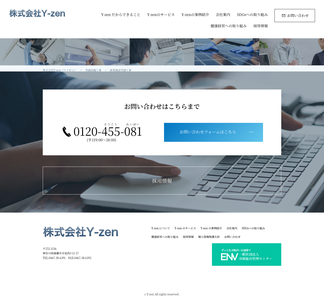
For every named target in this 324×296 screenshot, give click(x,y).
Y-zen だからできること (120, 14)
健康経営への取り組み (229, 25)
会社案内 (223, 14)
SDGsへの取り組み (252, 14)
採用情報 (260, 25)
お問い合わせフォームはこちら (208, 132)
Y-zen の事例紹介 (211, 228)
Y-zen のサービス (185, 228)
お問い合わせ (298, 15)
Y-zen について (160, 228)
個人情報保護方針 (209, 237)
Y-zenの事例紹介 (195, 14)
